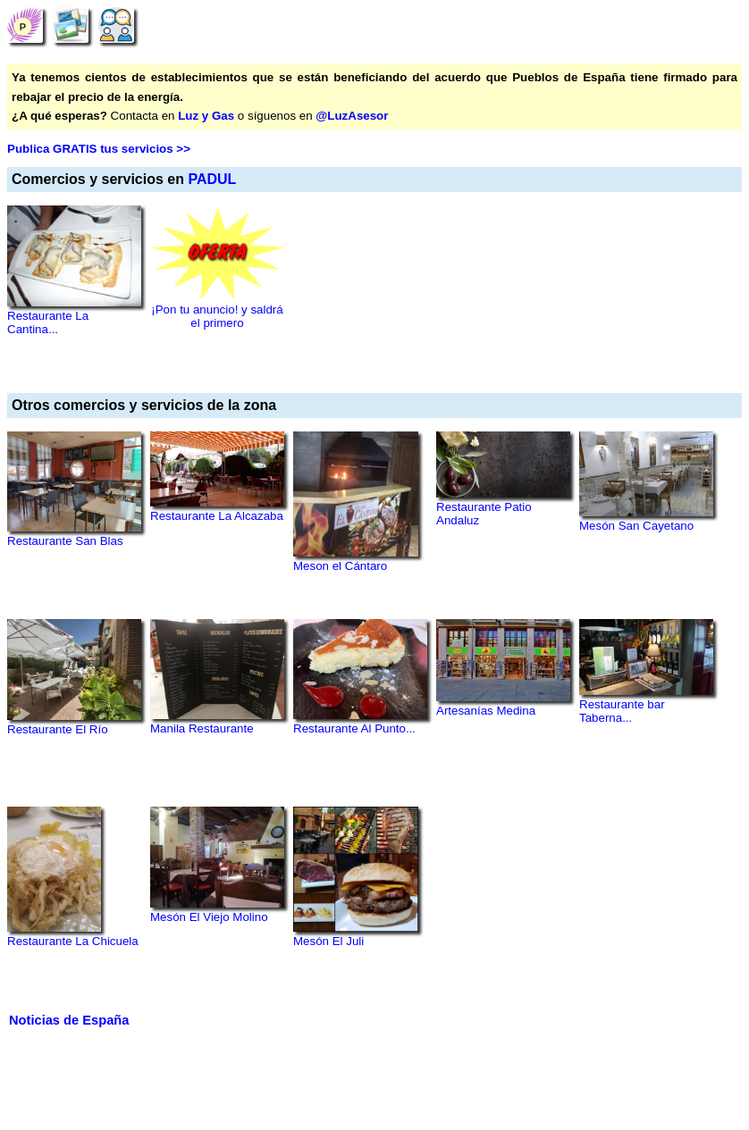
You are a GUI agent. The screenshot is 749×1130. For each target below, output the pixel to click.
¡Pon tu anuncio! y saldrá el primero (216, 316)
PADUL (212, 179)
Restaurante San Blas (65, 541)
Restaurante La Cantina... (47, 322)
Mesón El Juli (328, 941)
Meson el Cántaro (340, 566)
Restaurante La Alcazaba (216, 516)
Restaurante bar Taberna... (622, 711)
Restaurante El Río (57, 729)
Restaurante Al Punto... (354, 728)
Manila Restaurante (202, 728)
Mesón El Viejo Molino (209, 917)
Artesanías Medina (485, 710)
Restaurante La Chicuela (73, 941)
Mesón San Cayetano (636, 525)
